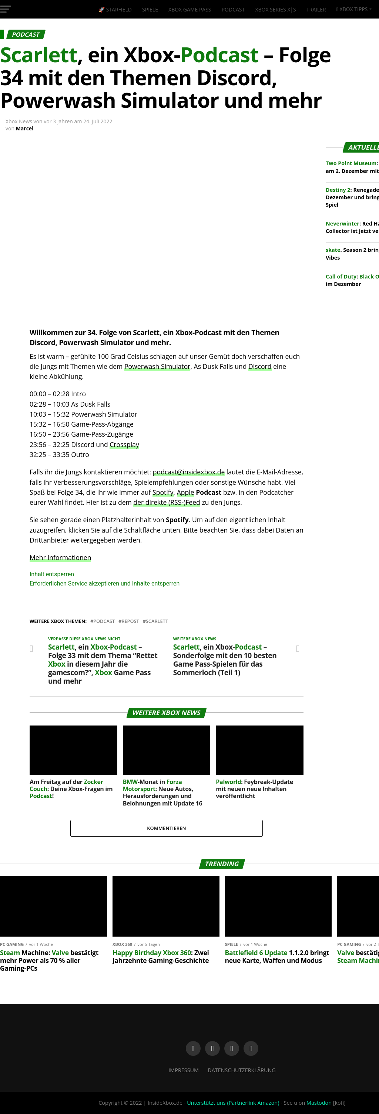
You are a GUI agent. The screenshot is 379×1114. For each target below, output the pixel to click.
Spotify (162, 492)
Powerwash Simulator (157, 366)
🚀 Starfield (115, 9)
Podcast (233, 9)
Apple (185, 492)
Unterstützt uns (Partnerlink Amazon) (233, 1102)
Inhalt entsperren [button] (52, 574)
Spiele (150, 9)
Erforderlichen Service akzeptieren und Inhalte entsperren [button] (105, 583)
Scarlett (157, 621)
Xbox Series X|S (275, 9)
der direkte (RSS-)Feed (166, 502)
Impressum (183, 1070)
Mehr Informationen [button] (60, 557)
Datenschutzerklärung (242, 1070)
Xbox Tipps (352, 9)
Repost (130, 621)
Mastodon (319, 1102)
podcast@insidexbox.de (189, 471)
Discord (260, 366)
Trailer (316, 9)
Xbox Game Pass (189, 9)
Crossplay (124, 444)
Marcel (25, 128)
